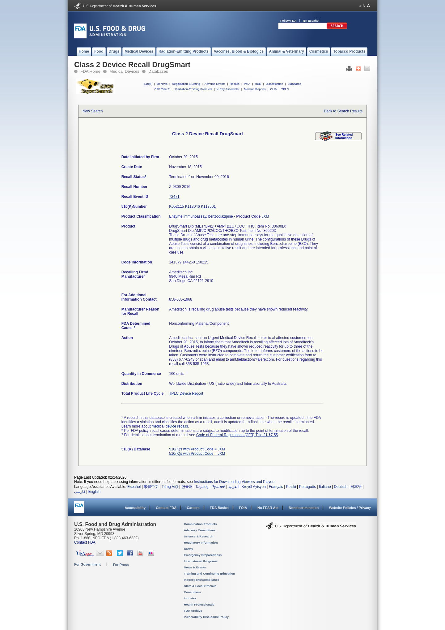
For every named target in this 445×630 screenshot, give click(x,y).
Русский (218, 486)
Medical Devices (124, 71)
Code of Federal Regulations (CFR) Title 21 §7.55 (237, 435)
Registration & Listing (186, 83)
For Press (121, 565)
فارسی (79, 491)
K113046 (192, 206)
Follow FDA (288, 20)
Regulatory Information (201, 542)
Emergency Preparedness (203, 555)
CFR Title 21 (162, 89)
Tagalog (202, 486)
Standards (294, 83)
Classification (274, 83)
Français (276, 486)
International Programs (201, 561)
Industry (190, 598)
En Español (311, 20)
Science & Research (198, 536)
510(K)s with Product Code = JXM (197, 449)
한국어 (187, 486)
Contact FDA (166, 508)
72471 (174, 196)
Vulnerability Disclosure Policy (206, 617)
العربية (233, 486)
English (94, 491)
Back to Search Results (343, 111)
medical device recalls (170, 426)
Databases (158, 71)
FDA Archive (193, 610)
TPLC (285, 89)
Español (134, 486)
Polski (291, 486)
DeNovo (162, 83)
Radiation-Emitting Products (193, 89)
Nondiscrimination (304, 508)
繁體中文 (151, 486)
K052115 (176, 206)
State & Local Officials (200, 586)
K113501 (208, 206)
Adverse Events (215, 83)
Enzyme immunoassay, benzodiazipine (201, 216)
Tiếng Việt (170, 486)
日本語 (356, 486)
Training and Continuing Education (209, 573)
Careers (193, 508)
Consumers (192, 592)
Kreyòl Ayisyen (253, 486)
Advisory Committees (199, 530)
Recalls (234, 83)
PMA (247, 83)
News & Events (195, 567)
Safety (188, 548)
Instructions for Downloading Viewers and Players (234, 482)
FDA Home (90, 71)
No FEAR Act (267, 508)
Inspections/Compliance (201, 579)
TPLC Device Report (186, 393)
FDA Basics (219, 508)
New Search (93, 111)
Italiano (325, 486)
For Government (87, 564)
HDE (258, 83)
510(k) (148, 83)
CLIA (273, 89)
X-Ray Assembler (228, 89)
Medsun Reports (254, 89)
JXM (265, 216)
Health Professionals (199, 604)
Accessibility (135, 508)
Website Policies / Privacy (350, 508)
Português (307, 486)
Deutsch (340, 486)
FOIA (243, 508)
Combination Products (200, 524)
